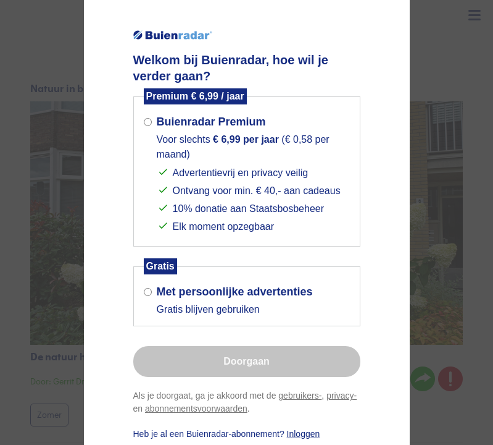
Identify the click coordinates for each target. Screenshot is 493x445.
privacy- (341, 395)
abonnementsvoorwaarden (196, 408)
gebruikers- (299, 395)
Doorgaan (246, 361)
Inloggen (303, 434)
